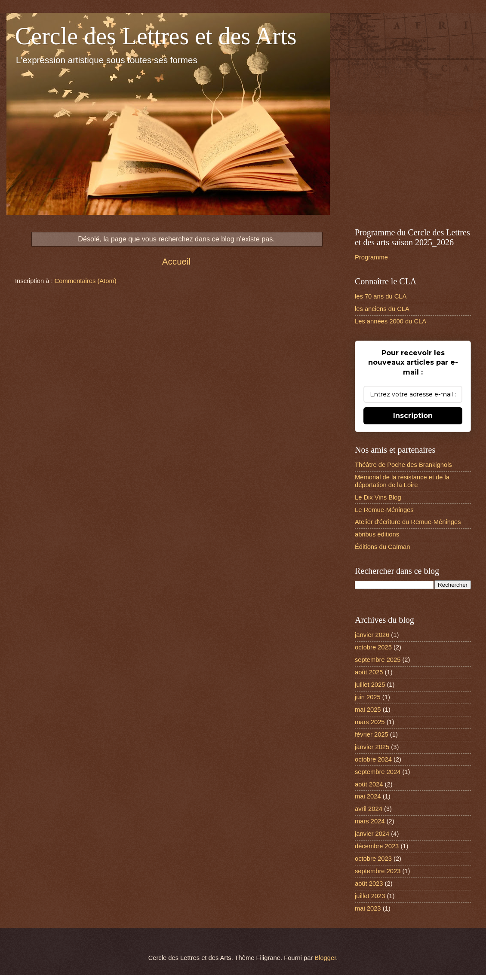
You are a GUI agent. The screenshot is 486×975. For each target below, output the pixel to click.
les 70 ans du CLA (380, 296)
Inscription (413, 415)
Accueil (176, 261)
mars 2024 (370, 821)
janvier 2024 (372, 833)
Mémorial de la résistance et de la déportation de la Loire (402, 481)
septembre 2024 (377, 771)
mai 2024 (368, 796)
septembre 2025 (377, 659)
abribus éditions (377, 534)
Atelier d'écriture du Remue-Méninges (408, 521)
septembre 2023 (377, 871)
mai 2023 (368, 908)
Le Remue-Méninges (384, 509)
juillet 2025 (370, 684)
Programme (371, 257)
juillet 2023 (370, 896)
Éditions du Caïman (382, 546)
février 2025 (371, 734)
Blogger (325, 957)
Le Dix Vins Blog (378, 497)
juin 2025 (368, 697)
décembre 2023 (377, 846)
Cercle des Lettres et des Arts (156, 36)
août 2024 (369, 784)
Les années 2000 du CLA (390, 321)
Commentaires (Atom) (86, 280)
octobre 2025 (373, 647)
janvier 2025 (372, 746)
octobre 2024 (373, 759)
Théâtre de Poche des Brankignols (403, 464)
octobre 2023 (373, 858)
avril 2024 (368, 808)
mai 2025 (368, 709)
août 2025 (369, 672)
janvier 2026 (372, 634)
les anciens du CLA (382, 308)
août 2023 (369, 883)
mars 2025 (370, 722)
